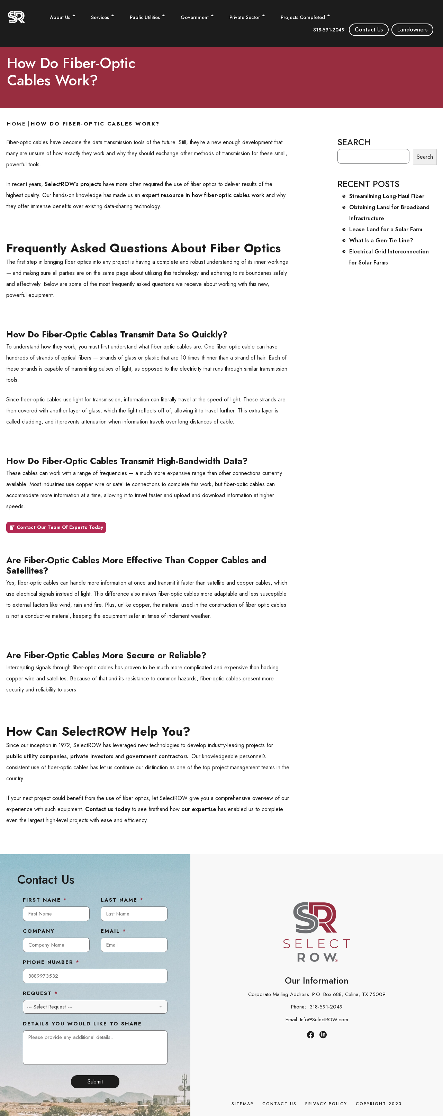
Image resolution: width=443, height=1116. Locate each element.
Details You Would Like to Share (82, 1024)
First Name (45, 900)
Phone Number (51, 962)
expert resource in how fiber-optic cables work (203, 195)
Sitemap (243, 1104)
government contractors (157, 756)
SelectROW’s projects (73, 184)
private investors (92, 756)
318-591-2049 (329, 29)
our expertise (198, 809)
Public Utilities (145, 17)
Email (113, 931)
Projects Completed (303, 17)
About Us (60, 17)
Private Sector (244, 17)
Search (425, 157)
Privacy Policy (326, 1104)
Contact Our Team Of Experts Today (60, 527)
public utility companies (36, 756)
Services (100, 17)
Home (16, 124)
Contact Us (369, 30)
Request (40, 993)
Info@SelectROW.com (324, 1019)
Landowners (412, 30)
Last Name (122, 900)
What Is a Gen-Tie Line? (381, 240)
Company (39, 931)
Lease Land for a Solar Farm (385, 229)
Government (195, 17)
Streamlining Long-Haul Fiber (386, 196)
